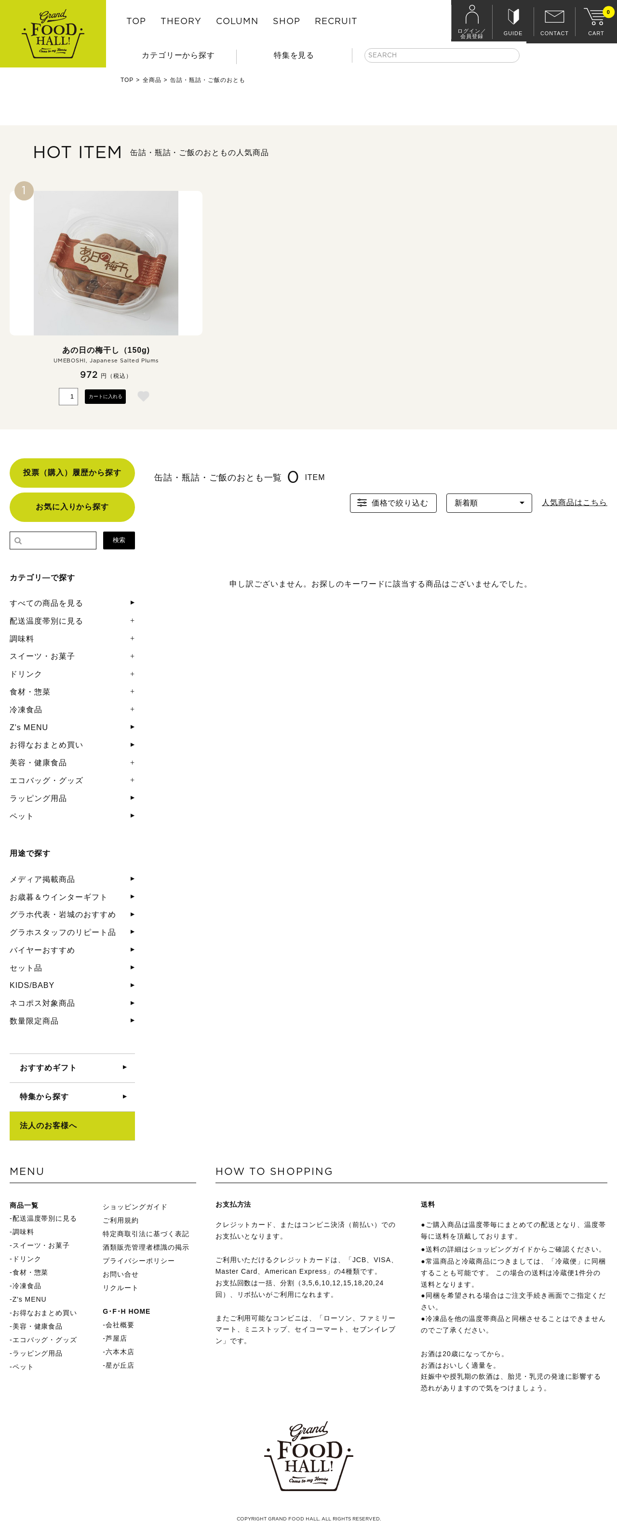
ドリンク (26, 674)
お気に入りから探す (72, 507)
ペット (22, 816)
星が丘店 (120, 1365)
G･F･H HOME (126, 1311)
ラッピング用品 (38, 798)
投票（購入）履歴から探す (72, 472)
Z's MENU (29, 727)
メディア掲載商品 (42, 879)
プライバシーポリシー (139, 1261)
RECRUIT (336, 21)
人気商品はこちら (574, 502)
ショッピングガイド (135, 1207)
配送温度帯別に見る (46, 621)
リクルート (121, 1288)
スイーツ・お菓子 (42, 656)
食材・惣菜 (30, 692)
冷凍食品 (26, 710)
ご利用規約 (121, 1220)
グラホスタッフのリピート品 (63, 932)
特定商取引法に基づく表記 (146, 1234)
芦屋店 (116, 1338)
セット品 (26, 968)
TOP (136, 21)
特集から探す (44, 1097)
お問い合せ (121, 1274)
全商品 (152, 80)
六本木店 (120, 1352)
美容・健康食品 (38, 763)
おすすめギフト (48, 1068)
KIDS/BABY (32, 985)
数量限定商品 (34, 1021)
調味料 (22, 639)
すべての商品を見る (46, 603)
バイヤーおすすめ (42, 950)
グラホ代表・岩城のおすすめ (63, 914)
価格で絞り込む (392, 502)
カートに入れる (105, 396)
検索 (119, 540)
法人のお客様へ (48, 1125)
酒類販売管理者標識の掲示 (146, 1247)
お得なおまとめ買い (46, 745)
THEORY (181, 21)
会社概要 (120, 1325)
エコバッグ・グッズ (46, 780)
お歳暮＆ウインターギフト (59, 897)
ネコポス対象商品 (42, 1003)
